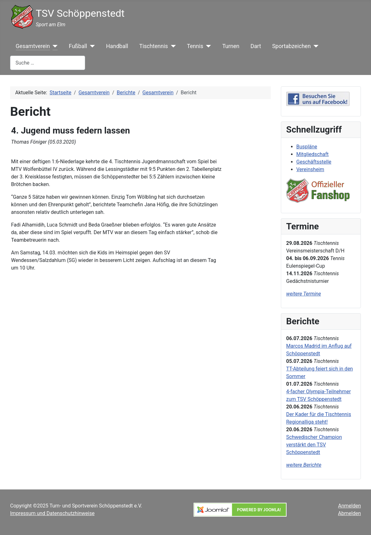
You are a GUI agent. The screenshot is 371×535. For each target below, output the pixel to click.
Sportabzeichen (291, 46)
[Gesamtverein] (54, 46)
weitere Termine (303, 294)
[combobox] (47, 63)
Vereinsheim (310, 169)
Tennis (195, 46)
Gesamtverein (33, 46)
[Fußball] (91, 46)
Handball (117, 46)
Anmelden (349, 506)
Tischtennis (153, 46)
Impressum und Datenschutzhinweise (52, 513)
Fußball (78, 46)
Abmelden (349, 513)
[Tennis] (207, 46)
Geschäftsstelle (313, 162)
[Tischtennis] (172, 46)
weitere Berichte (303, 465)
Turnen (230, 46)
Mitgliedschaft (312, 154)
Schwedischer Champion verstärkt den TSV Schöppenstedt (314, 444)
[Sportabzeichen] (314, 46)
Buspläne (306, 147)
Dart (255, 46)
